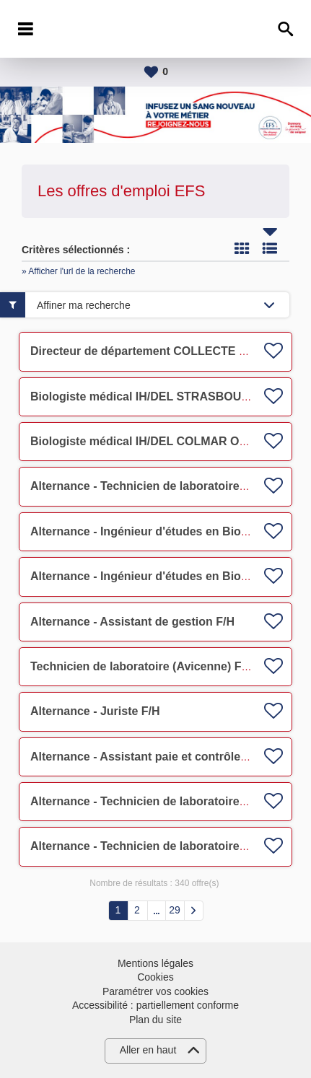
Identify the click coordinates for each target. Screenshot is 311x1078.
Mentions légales (155, 963)
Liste (270, 248)
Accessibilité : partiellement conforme (155, 1005)
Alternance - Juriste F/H (95, 711)
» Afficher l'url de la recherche (79, 271)
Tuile (241, 248)
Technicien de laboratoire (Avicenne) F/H (141, 666)
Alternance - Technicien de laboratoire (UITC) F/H (164, 486)
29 (174, 910)
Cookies (155, 977)
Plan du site (155, 1019)
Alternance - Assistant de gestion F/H (132, 621)
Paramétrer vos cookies (155, 991)
